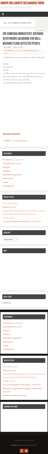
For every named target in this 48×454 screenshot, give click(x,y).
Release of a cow (9, 207)
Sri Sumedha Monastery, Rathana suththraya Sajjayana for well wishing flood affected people (23, 38)
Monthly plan (8, 178)
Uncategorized (8, 186)
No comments (41, 30)
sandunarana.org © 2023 (24, 440)
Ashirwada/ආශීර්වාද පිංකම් (12, 163)
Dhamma (6, 167)
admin (8, 47)
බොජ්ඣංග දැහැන (9, 218)
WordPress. (33, 445)
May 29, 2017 (18, 47)
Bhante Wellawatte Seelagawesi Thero (22, 3)
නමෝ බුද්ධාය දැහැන (10, 203)
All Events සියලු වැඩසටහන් (14, 51)
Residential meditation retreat (14, 395)
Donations (7, 171)
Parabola (23, 445)
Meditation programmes (12, 175)
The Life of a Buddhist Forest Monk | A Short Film (22, 221)
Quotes (5, 182)
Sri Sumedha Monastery (11, 134)
